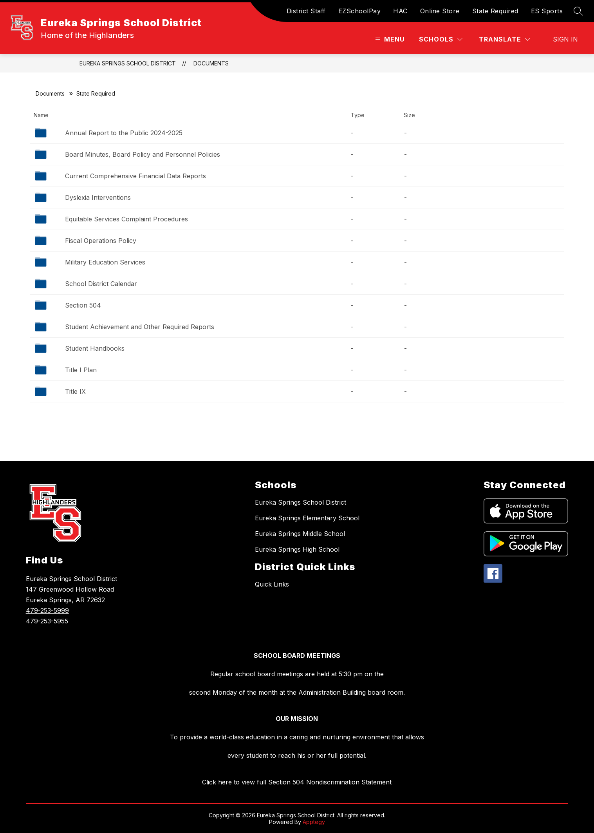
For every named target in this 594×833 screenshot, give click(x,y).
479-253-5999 (47, 610)
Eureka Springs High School (297, 549)
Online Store (440, 11)
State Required (495, 11)
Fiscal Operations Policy (100, 240)
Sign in (565, 39)
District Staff (306, 11)
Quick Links (272, 584)
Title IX (75, 391)
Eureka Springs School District (127, 63)
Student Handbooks (95, 348)
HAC (400, 11)
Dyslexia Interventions (98, 197)
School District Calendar (101, 284)
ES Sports (547, 11)
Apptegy (314, 822)
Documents (211, 63)
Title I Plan (81, 370)
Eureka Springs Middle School (300, 534)
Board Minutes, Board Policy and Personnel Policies (142, 154)
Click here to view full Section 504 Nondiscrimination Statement (297, 782)
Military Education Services (105, 262)
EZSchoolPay (359, 11)
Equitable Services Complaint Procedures (126, 219)
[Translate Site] (504, 39)
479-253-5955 (47, 621)
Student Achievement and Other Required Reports (139, 327)
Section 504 (83, 305)
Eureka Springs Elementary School (307, 518)
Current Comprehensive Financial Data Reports (135, 176)
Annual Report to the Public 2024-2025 (123, 133)
